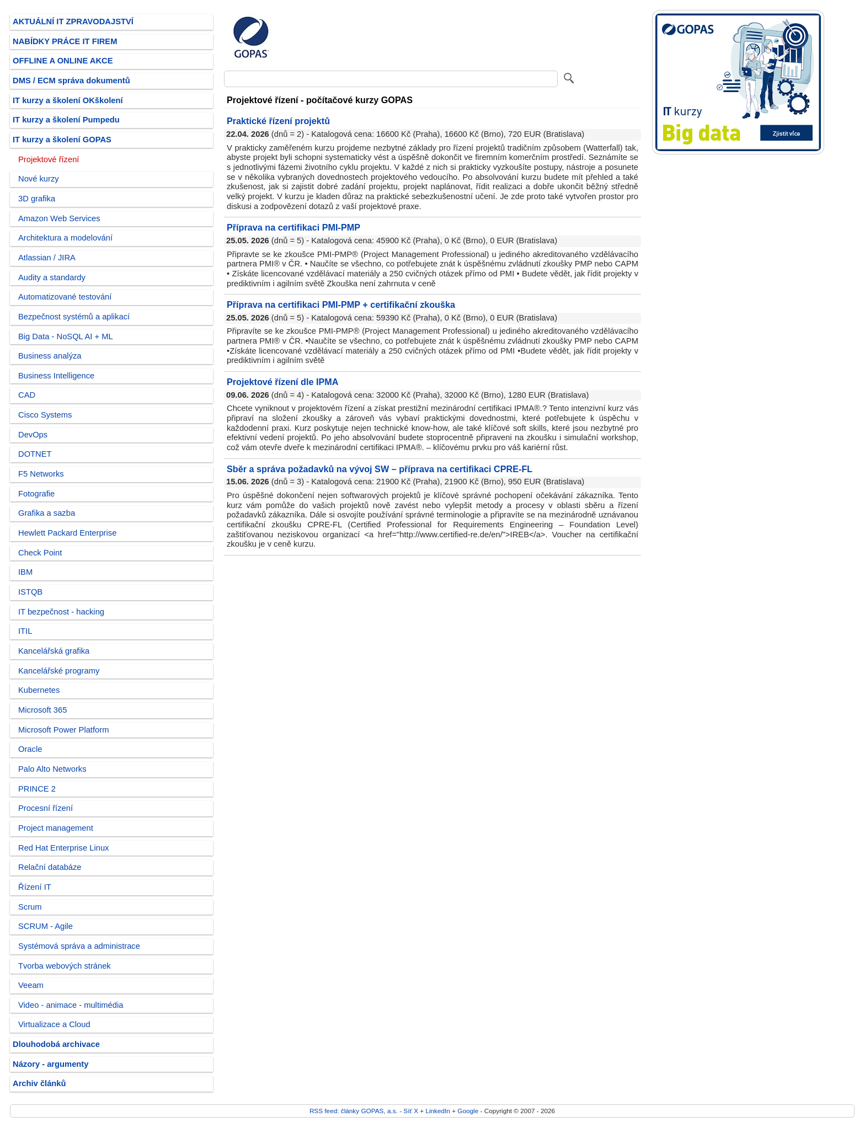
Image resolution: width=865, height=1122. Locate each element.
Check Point (40, 552)
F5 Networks (41, 473)
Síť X (410, 1110)
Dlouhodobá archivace (56, 1044)
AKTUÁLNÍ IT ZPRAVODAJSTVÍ (73, 21)
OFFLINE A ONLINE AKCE (63, 60)
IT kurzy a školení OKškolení (68, 100)
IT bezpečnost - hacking (61, 611)
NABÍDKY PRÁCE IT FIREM (65, 41)
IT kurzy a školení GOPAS (62, 139)
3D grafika (36, 198)
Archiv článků (39, 1083)
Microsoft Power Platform (63, 729)
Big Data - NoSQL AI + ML (65, 336)
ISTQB (30, 591)
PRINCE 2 (37, 788)
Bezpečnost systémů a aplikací (74, 316)
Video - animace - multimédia (70, 1005)
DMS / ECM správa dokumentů (71, 80)
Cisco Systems (45, 414)
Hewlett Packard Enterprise (67, 532)
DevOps (32, 434)
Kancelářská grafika (53, 651)
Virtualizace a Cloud (54, 1024)
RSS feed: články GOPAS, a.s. (353, 1110)
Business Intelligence (56, 375)
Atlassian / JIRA (47, 257)
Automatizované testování (64, 296)
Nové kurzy (38, 178)
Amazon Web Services (59, 218)
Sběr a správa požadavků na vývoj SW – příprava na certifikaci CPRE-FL (379, 469)
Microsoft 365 (42, 710)
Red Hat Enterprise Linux (63, 847)
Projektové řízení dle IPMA (282, 382)
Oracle (30, 749)
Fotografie (36, 493)
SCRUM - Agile (45, 926)
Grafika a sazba (46, 513)
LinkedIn (437, 1110)
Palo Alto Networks (52, 769)
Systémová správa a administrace (79, 946)
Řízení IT (34, 887)
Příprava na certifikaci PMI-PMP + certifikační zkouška (341, 304)
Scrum (30, 906)
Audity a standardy (52, 277)
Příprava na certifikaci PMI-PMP (293, 227)
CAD (26, 395)
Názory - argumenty (50, 1064)
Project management (55, 828)
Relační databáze (50, 867)
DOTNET (35, 454)
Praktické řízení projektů (278, 121)
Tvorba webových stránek (64, 965)
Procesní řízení (45, 808)
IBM (25, 572)
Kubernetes (39, 690)
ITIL (25, 631)
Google (467, 1110)
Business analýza (50, 355)
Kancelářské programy (58, 670)
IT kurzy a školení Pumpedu (66, 119)
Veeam (31, 985)
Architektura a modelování (65, 237)
